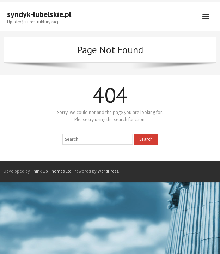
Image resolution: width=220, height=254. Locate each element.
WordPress (108, 171)
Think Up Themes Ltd (51, 171)
